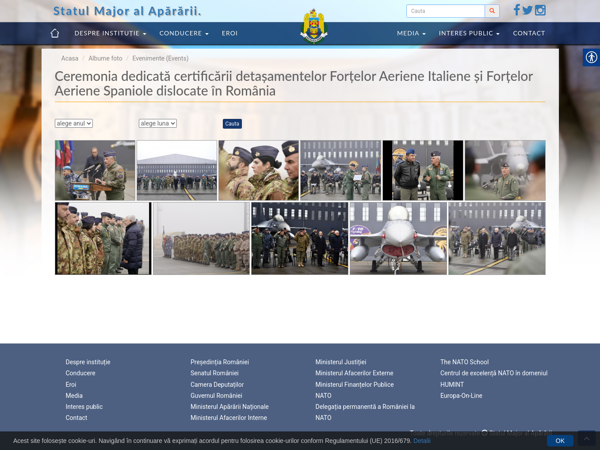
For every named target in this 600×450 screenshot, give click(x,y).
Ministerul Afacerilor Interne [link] (229, 417)
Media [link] (411, 33)
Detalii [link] (422, 440)
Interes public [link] (469, 33)
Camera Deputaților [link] (217, 384)
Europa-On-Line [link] (461, 395)
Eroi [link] (230, 33)
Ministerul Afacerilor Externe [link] (355, 373)
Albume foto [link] (105, 58)
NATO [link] (324, 395)
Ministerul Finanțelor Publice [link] (355, 384)
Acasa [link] (70, 58)
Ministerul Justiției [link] (341, 362)
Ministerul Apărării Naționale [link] (230, 406)
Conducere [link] (184, 33)
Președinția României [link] (220, 362)
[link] (516, 12)
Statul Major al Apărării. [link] (128, 11)
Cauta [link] (232, 124)
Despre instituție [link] (110, 33)
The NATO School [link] (464, 362)
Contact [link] (529, 33)
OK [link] (560, 440)
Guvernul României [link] (216, 395)
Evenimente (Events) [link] (160, 58)
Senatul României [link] (215, 373)
